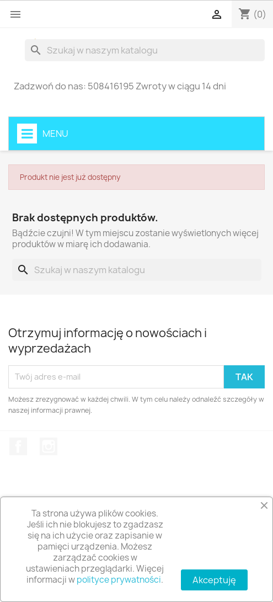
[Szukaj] (145, 50)
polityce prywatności (119, 579)
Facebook (18, 446)
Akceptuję (214, 580)
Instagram (48, 446)
